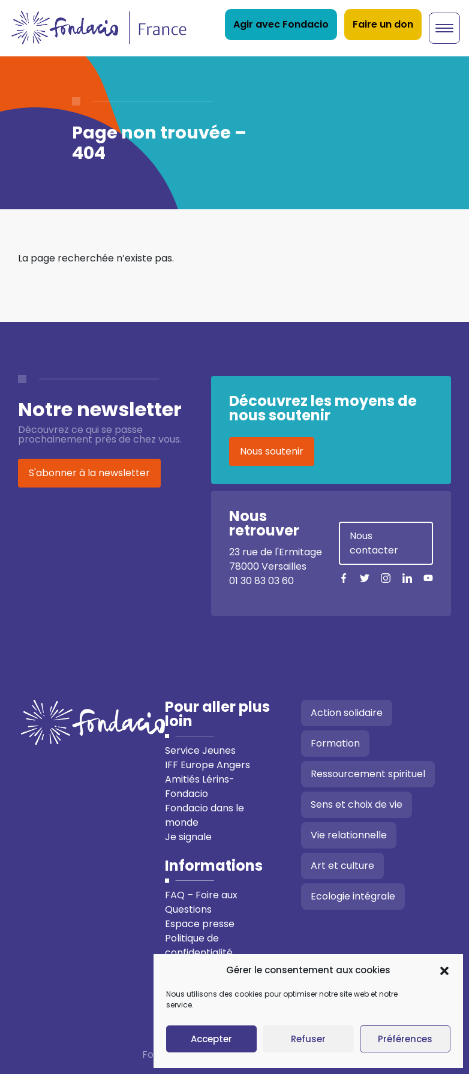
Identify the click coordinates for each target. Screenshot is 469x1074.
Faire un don (383, 24)
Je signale (188, 837)
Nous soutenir (271, 451)
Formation (335, 743)
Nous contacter (374, 543)
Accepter (211, 1039)
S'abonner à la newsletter (89, 473)
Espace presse (200, 924)
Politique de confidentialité (199, 945)
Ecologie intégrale (353, 896)
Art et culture (342, 866)
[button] (444, 970)
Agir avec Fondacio (281, 24)
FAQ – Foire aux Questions (201, 902)
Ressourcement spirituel (368, 774)
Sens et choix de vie (356, 804)
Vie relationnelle (349, 835)
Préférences (405, 1039)
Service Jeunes (200, 750)
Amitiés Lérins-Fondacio (200, 786)
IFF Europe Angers (207, 765)
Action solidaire (347, 713)
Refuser (308, 1039)
